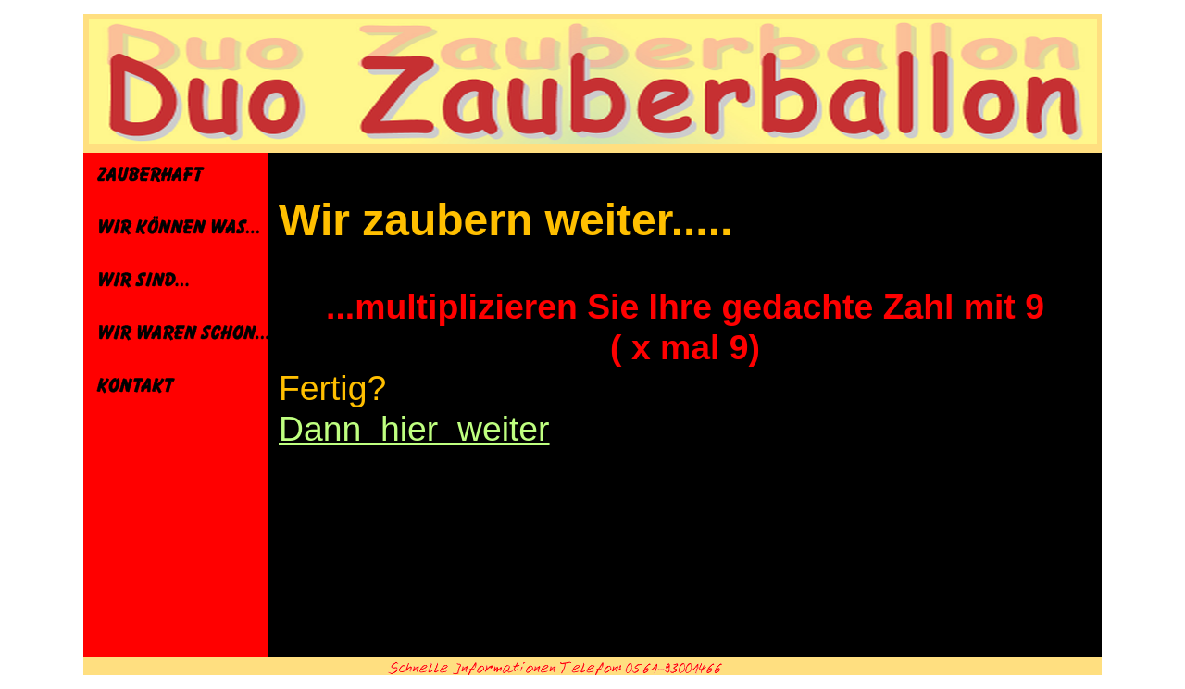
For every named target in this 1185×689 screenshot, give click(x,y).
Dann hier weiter (414, 428)
